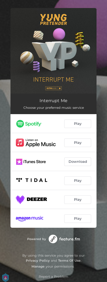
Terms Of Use (69, 260)
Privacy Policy (38, 260)
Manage (38, 266)
